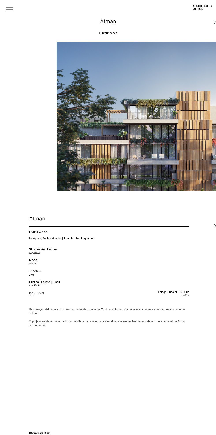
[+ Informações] (108, 33)
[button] (9, 9)
